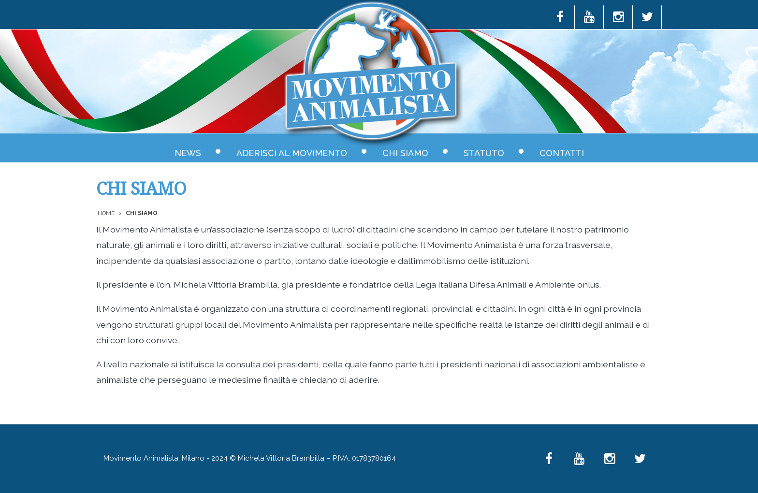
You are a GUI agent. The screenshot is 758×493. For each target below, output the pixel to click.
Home (106, 213)
